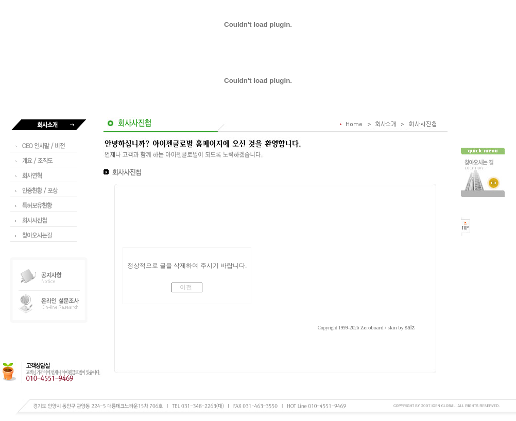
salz (410, 327)
